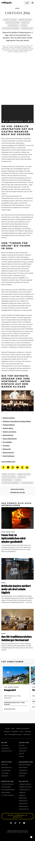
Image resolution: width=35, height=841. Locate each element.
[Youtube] (24, 823)
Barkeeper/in (4, 775)
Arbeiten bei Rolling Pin (23, 728)
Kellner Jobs (4, 764)
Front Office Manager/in (7, 795)
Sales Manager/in (23, 767)
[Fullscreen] (31, 121)
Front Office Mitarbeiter (7, 784)
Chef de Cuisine (23, 748)
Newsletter (7, 731)
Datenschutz (27, 734)
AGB (5, 734)
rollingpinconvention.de (25, 787)
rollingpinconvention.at (25, 784)
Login (27, 2)
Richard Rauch (13, 25)
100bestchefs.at (23, 798)
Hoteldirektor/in (23, 770)
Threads (22, 467)
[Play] (3, 121)
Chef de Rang (4, 773)
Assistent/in (22, 775)
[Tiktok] (15, 823)
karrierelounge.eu (23, 806)
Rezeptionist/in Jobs (6, 751)
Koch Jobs (21, 745)
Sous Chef (21, 753)
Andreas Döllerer (25, 19)
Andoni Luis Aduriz (10, 19)
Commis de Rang (5, 770)
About (13, 728)
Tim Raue (24, 25)
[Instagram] (11, 823)
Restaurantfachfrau (6, 767)
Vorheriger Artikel (17, 492)
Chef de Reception (6, 787)
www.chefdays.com (8, 461)
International (4, 745)
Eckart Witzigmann (12, 22)
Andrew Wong (8, 428)
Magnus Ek (25, 22)
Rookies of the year (24, 809)
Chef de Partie (22, 751)
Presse (21, 731)
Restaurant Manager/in (25, 764)
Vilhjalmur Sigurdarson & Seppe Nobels (17, 421)
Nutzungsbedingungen (15, 734)
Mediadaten (14, 731)
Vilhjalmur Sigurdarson (10, 28)
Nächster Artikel (17, 489)
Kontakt (7, 728)
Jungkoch (21, 756)
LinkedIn (27, 467)
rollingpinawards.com (24, 789)
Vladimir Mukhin (27, 28)
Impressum (28, 731)
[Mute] (28, 121)
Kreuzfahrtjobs (5, 748)
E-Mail (17, 467)
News (17, 8)
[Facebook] (20, 823)
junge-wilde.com (23, 803)
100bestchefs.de (23, 800)
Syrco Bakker (7, 442)
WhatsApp (13, 467)
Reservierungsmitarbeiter (8, 789)
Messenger (8, 467)
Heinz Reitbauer (8, 456)
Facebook (3, 467)
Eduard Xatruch (8, 452)
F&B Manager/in (23, 773)
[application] (17, 114)
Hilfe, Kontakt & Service (17, 816)
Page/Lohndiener (5, 792)
